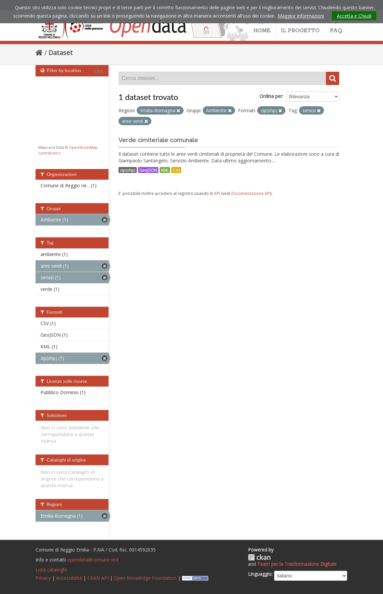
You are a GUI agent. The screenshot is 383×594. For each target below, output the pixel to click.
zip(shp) (127, 170)
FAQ (336, 26)
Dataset (60, 52)
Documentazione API (250, 193)
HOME (261, 26)
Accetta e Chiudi (354, 16)
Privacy (43, 578)
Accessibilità (69, 578)
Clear (99, 70)
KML (165, 170)
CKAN (259, 557)
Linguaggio (259, 574)
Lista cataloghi (51, 569)
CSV (176, 170)
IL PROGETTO (300, 26)
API (217, 193)
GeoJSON (148, 170)
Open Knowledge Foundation (145, 578)
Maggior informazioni (301, 16)
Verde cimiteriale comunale (158, 139)
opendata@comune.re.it (93, 559)
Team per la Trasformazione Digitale (297, 564)
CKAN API (98, 578)
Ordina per (271, 96)
